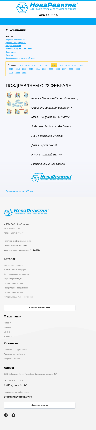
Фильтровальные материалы (16, 274)
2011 (38, 69)
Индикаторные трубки (13, 278)
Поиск (48, 21)
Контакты (8, 336)
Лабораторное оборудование (17, 287)
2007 (64, 69)
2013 (24, 69)
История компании (13, 46)
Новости (7, 327)
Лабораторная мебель (13, 292)
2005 (78, 69)
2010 (44, 69)
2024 (27, 65)
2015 (11, 69)
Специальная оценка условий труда (20, 58)
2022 (41, 65)
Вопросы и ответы (12, 358)
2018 (67, 65)
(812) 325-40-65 (43, 15)
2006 (71, 69)
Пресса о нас (11, 52)
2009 (51, 69)
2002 (24, 73)
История (7, 322)
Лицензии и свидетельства (16, 40)
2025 (21, 65)
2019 (61, 65)
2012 (31, 69)
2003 (18, 73)
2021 (47, 65)
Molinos (23, 245)
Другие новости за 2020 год (19, 191)
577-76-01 (54, 15)
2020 (54, 65)
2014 (18, 69)
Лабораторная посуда (13, 283)
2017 (74, 65)
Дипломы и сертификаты (16, 43)
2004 (11, 73)
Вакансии (9, 55)
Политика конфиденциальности (19, 49)
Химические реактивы (13, 265)
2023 (34, 65)
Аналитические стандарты (15, 269)
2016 (81, 65)
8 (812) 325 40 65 (16, 385)
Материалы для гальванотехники (18, 296)
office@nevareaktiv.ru (18, 397)
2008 (58, 69)
